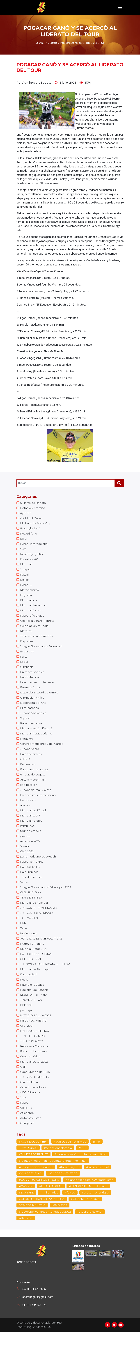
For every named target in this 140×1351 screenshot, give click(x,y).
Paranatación (29, 682)
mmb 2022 (27, 835)
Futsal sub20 (29, 561)
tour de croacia (30, 841)
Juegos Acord (29, 756)
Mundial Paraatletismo (36, 740)
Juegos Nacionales (33, 719)
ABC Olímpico (30, 1110)
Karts (24, 661)
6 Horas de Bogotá (33, 503)
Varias (24, 893)
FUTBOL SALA (30, 878)
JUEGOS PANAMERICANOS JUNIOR (45, 978)
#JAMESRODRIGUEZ (33, 1173)
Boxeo (24, 582)
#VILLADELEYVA (30, 1192)
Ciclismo (26, 1126)
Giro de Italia (29, 1099)
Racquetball (28, 988)
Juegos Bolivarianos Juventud (41, 650)
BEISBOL (26, 1020)
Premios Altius (30, 693)
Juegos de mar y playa (36, 798)
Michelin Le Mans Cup (36, 524)
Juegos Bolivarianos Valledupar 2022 (45, 899)
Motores (26, 635)
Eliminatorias (29, 714)
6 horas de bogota (33, 782)
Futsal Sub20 (28, 1167)
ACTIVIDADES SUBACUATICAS (41, 951)
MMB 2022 (60, 1224)
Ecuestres (27, 656)
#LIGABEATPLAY (50, 1205)
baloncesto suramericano (38, 804)
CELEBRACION (30, 973)
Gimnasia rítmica (32, 703)
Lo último (40, 43)
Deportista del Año (33, 709)
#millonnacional (98, 1186)
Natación (26, 746)
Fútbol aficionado (32, 619)
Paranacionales (31, 761)
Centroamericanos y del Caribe (42, 751)
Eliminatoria (28, 603)
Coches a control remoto (37, 624)
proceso (25, 846)
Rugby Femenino (32, 957)
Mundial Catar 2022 (34, 962)
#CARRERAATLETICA (63, 1192)
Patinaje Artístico (32, 999)
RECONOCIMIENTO (33, 1036)
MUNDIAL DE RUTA (33, 1010)
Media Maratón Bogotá (36, 735)
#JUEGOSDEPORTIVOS (70, 1160)
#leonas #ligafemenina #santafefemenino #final (53, 1180)
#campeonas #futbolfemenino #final (81, 1173)
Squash (25, 724)
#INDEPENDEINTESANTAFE (88, 1205)
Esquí (24, 666)
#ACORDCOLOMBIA (33, 1160)
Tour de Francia (31, 888)
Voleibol (25, 856)
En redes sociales (32, 677)
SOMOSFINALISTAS (32, 1224)
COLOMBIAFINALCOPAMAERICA (41, 1218)
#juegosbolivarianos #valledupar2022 (45, 1231)
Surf (23, 550)
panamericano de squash (38, 867)
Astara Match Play (33, 788)
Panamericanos (31, 730)
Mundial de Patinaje (34, 983)
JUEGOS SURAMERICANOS (39, 920)
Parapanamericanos (34, 777)
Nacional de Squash (34, 1004)
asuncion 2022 (30, 851)
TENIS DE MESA (31, 909)
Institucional (29, 946)
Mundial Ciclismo (32, 613)
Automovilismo (30, 1136)
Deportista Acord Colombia (39, 698)
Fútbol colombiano (33, 1068)
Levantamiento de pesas (37, 687)
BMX (23, 936)
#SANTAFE (26, 1212)
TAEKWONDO (30, 930)
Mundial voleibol (32, 830)
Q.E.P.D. (25, 767)
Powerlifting (29, 534)
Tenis (24, 941)
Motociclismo (29, 592)
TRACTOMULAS (31, 1015)
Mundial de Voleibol (34, 915)
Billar (23, 540)
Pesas (24, 994)
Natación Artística (32, 508)
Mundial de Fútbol (33, 819)
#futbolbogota (70, 1186)
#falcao (70, 1212)
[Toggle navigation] (120, 7)
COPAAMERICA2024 (85, 1218)
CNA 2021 (26, 1041)
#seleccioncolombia (58, 1167)
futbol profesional (90, 1231)
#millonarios (49, 1212)
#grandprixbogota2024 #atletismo (90, 1199)
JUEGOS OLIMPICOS (34, 1094)
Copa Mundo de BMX (35, 1089)
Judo (23, 1115)
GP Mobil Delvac (31, 518)
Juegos (25, 571)
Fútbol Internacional (34, 545)
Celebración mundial (35, 629)
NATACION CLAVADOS (35, 1031)
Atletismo (27, 1131)
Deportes (26, 645)
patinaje (26, 1025)
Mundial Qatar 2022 (34, 1078)
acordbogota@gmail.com (37, 1316)
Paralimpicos (29, 883)
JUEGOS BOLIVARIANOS (37, 925)
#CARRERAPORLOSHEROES (39, 1199)
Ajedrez (25, 513)
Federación (28, 772)
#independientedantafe (36, 1186)
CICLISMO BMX (30, 904)
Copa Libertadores (33, 1105)
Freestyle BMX (30, 529)
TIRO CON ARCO (31, 1057)
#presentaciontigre (95, 1212)
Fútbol (24, 1120)
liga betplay (28, 793)
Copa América (30, 1073)
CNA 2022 (27, 862)
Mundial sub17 (30, 825)
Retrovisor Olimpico (34, 1062)
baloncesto (28, 809)
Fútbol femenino (32, 872)
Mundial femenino (33, 608)
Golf (23, 1084)
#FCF (82, 1167)
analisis (25, 814)
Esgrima (26, 598)
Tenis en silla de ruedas (36, 640)
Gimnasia (27, 672)
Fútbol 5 (26, 587)
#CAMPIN (25, 1205)
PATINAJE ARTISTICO (35, 1047)
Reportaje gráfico (32, 555)
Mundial (26, 566)
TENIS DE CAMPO (32, 1052)
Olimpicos (27, 1142)
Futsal (24, 576)
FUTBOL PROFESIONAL (36, 967)
